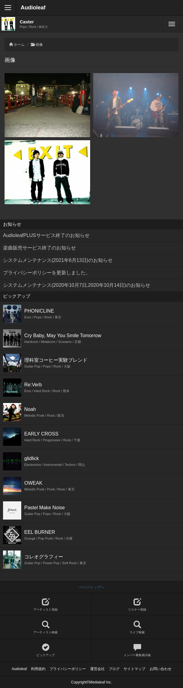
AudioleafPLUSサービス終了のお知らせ (46, 235)
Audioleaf (33, 8)
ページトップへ (91, 587)
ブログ (114, 669)
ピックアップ (45, 650)
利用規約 (38, 669)
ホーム (19, 44)
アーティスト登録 (45, 604)
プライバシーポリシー (67, 669)
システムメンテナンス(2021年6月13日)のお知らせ (58, 260)
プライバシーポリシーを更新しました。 (46, 272)
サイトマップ (134, 669)
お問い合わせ (160, 669)
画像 (39, 44)
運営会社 (97, 669)
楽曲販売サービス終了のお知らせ (39, 247)
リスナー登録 (137, 604)
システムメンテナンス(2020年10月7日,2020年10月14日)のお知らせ (76, 285)
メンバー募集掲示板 (137, 650)
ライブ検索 (137, 627)
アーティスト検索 (45, 627)
